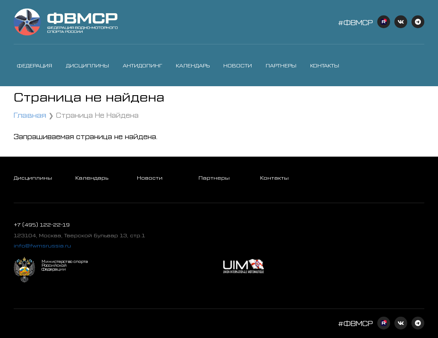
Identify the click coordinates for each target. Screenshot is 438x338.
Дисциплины (87, 65)
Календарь (193, 65)
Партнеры (281, 65)
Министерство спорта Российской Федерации (64, 265)
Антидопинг (142, 65)
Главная (30, 114)
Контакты (324, 65)
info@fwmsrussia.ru (42, 245)
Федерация (34, 65)
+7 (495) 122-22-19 (42, 224)
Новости (237, 65)
